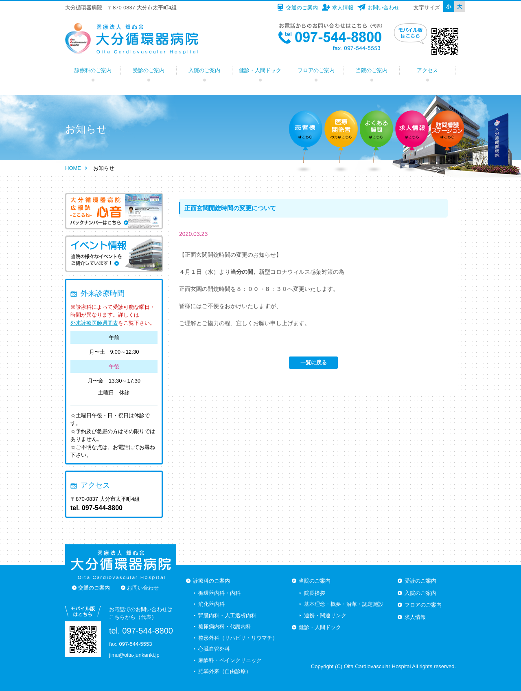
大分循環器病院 (131, 38)
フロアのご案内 (316, 70)
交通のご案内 (302, 7)
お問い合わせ (383, 7)
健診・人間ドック (260, 70)
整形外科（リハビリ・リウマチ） (238, 638)
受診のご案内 (148, 70)
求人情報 (342, 7)
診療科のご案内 (93, 70)
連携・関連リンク (325, 615)
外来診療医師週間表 (94, 323)
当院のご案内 (371, 70)
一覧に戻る (313, 362)
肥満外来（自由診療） (224, 671)
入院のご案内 (204, 70)
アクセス (427, 70)
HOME (73, 168)
